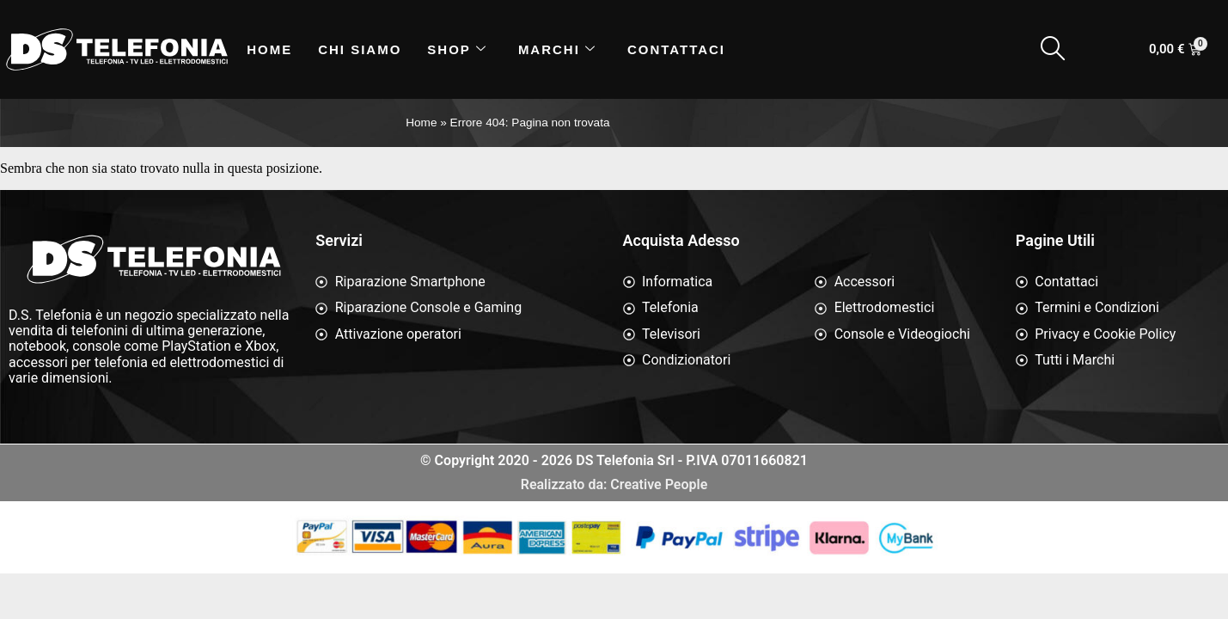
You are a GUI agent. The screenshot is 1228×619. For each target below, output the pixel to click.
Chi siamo (359, 49)
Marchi (557, 49)
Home (269, 49)
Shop (457, 49)
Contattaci (676, 49)
